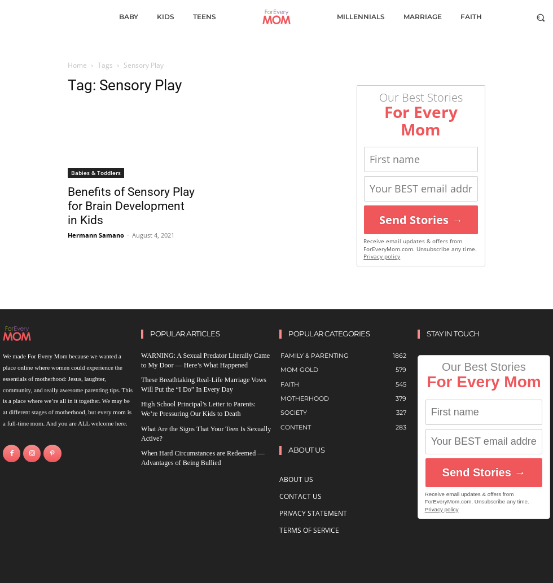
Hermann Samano (96, 235)
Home (77, 65)
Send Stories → (421, 219)
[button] (541, 17)
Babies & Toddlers (96, 173)
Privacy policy (381, 256)
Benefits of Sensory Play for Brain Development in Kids (131, 206)
